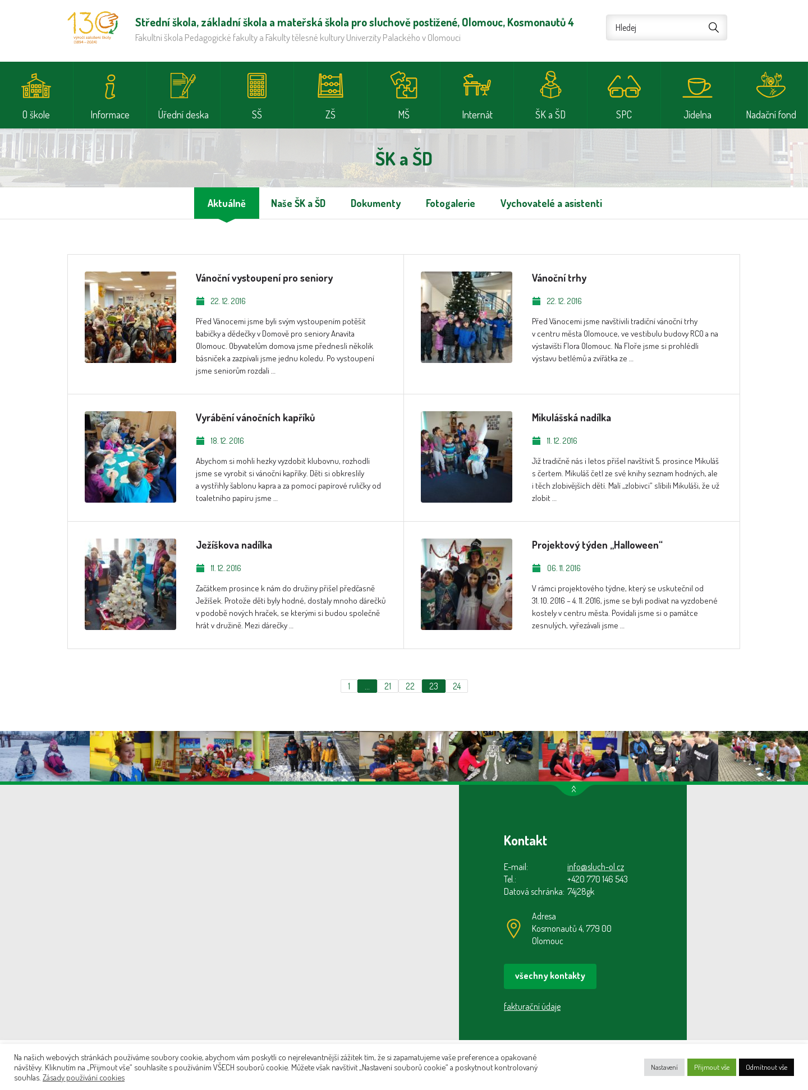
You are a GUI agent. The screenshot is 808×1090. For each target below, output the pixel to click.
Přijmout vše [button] (711, 1067)
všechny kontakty (550, 975)
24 (457, 686)
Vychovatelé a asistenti (551, 203)
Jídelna (697, 114)
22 (410, 686)
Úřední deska (183, 114)
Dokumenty (376, 203)
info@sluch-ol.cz (595, 866)
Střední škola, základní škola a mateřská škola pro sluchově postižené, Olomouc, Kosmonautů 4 (92, 27)
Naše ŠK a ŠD (298, 203)
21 (387, 686)
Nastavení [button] (664, 1067)
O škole (36, 114)
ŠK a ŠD (550, 114)
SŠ (257, 114)
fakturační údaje (532, 1006)
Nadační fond (771, 114)
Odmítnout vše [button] (766, 1067)
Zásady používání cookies (84, 1077)
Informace (110, 114)
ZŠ (330, 114)
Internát (477, 114)
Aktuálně (227, 203)
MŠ (404, 114)
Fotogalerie (450, 203)
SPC (624, 114)
